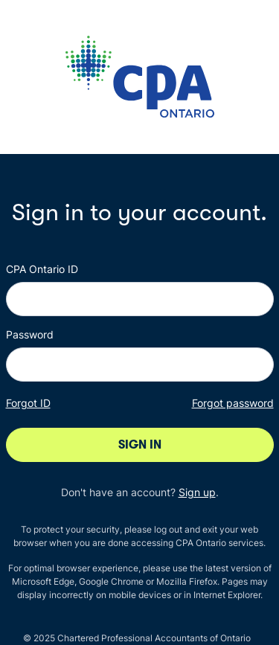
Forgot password (233, 403)
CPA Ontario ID (42, 269)
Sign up (197, 492)
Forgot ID (28, 403)
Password (30, 334)
